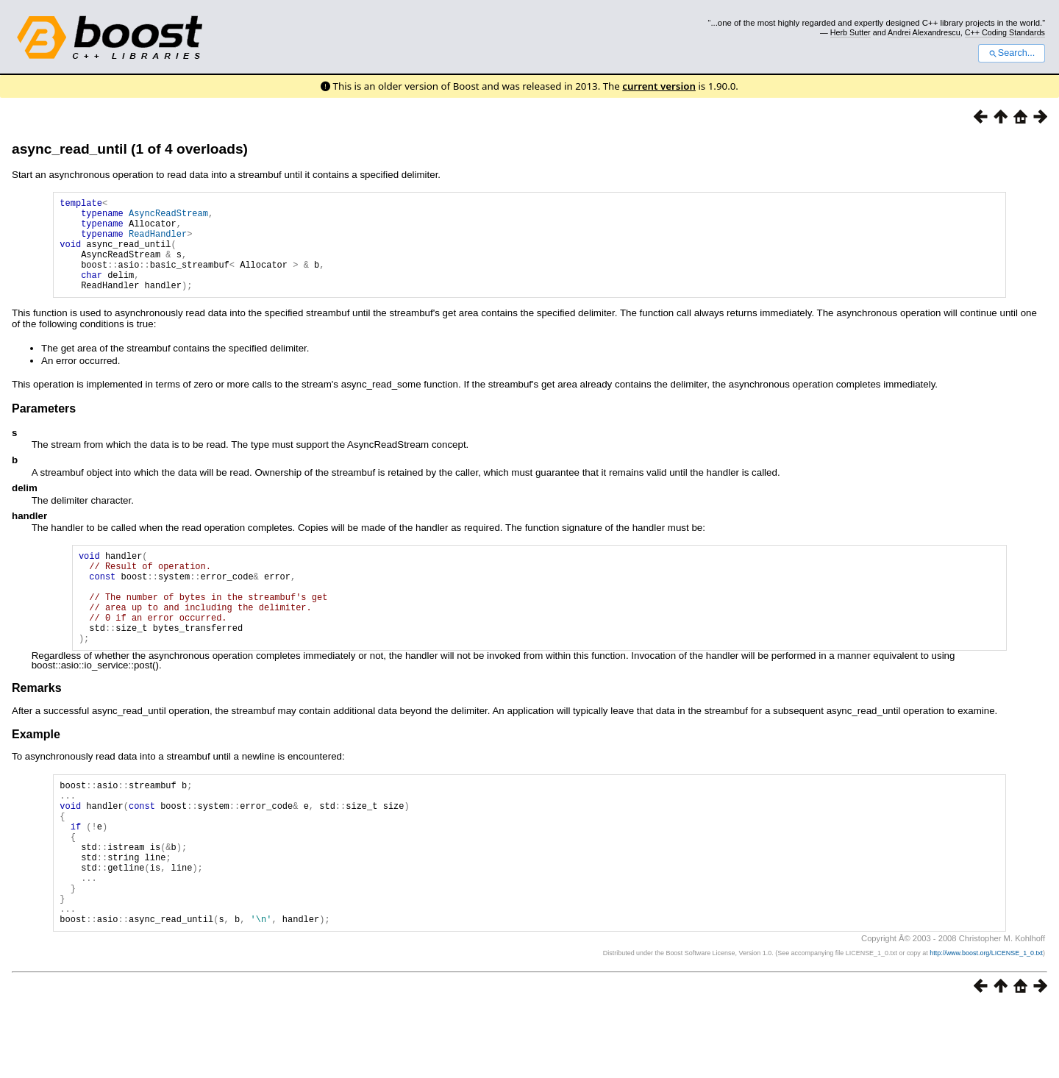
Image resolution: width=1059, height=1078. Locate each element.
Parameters (44, 428)
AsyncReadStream (168, 217)
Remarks (37, 727)
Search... (1011, 53)
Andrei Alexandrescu (924, 32)
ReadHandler (158, 242)
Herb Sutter (850, 32)
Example (36, 774)
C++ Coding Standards (1005, 32)
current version (659, 86)
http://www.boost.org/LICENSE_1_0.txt (986, 1023)
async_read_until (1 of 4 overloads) (130, 149)
